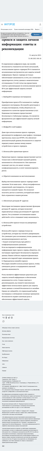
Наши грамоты (6, 347)
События (4, 367)
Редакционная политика (8, 337)
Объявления (5, 360)
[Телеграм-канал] (9, 317)
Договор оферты (6, 331)
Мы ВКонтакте (6, 354)
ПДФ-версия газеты (7, 351)
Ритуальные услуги (6, 29)
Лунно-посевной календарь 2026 (23, 29)
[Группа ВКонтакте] (3, 317)
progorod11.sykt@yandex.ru (9, 391)
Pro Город (4, 357)
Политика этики (6, 334)
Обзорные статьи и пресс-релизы (10, 327)
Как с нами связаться (7, 341)
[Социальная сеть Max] (3, 321)
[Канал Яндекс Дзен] (11, 317)
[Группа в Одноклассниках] (6, 317)
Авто (3, 364)
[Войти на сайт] (40, 24)
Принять (36, 34)
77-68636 (17, 411)
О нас (3, 344)
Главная (4, 370)
